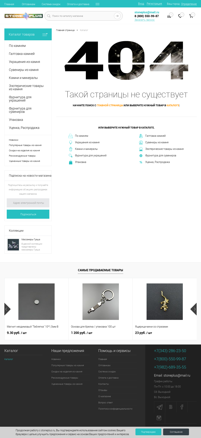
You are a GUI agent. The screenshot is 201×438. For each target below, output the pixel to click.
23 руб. (143, 333)
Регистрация (154, 3)
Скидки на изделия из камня (24, 150)
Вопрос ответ (105, 402)
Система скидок (51, 4)
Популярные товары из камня (25, 145)
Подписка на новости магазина (30, 175)
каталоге (173, 105)
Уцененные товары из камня (24, 161)
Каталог (8, 359)
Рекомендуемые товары (22, 155)
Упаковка (77, 162)
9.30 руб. (17, 333)
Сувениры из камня (154, 142)
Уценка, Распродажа (154, 162)
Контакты (103, 384)
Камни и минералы (83, 149)
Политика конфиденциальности (115, 408)
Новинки (13, 140)
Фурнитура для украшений (87, 155)
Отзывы (102, 390)
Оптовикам (28, 4)
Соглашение (176, 432)
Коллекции (16, 230)
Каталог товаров (28, 34)
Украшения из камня (84, 142)
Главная (9, 4)
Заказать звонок (145, 19)
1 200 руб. (81, 333)
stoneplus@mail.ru (176, 375)
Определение (189, 4)
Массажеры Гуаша (30, 239)
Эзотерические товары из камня (161, 149)
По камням (78, 136)
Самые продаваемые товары (100, 270)
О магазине (104, 396)
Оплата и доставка (78, 4)
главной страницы (110, 105)
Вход (141, 3)
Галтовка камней (152, 136)
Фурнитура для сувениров (157, 155)
